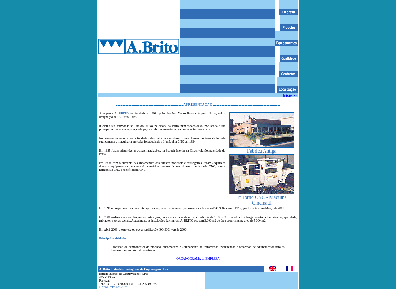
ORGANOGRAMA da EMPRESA (198, 258)
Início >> (290, 95)
